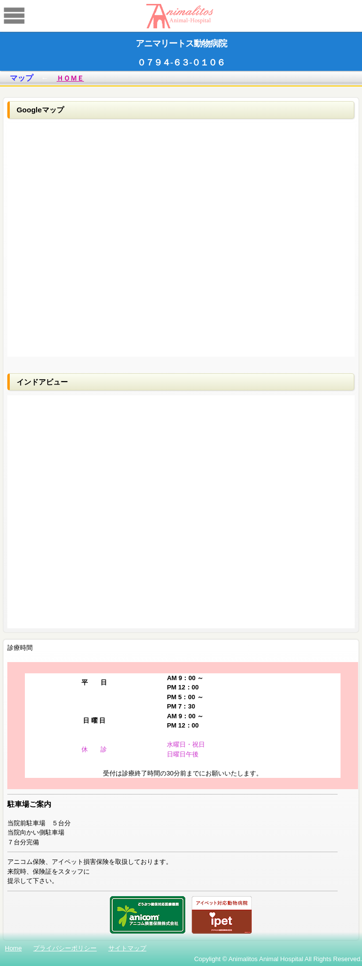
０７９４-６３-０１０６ (181, 62)
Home (13, 948)
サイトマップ (127, 948)
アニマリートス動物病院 (181, 43)
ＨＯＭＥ (70, 78)
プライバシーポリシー (65, 948)
